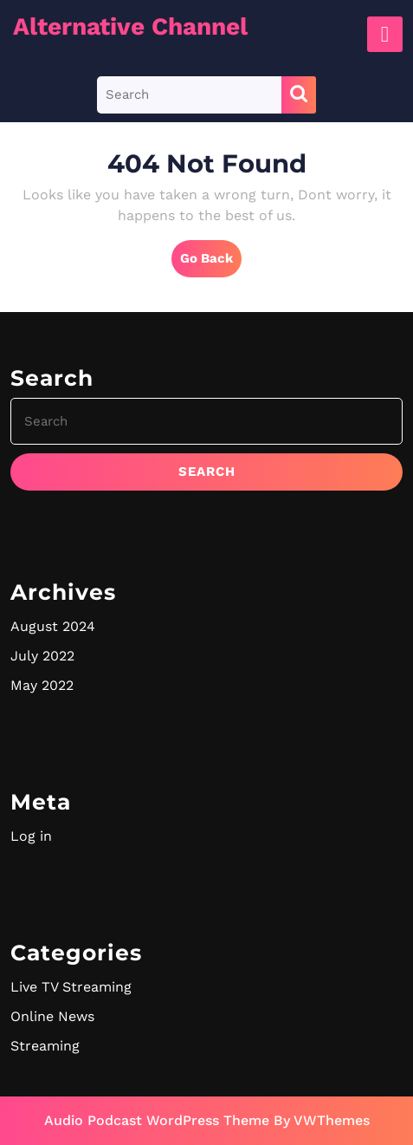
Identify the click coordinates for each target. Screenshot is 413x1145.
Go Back (211, 262)
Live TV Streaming (71, 987)
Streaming (45, 1046)
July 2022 (42, 655)
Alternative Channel (130, 26)
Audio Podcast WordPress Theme (156, 1120)
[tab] (385, 34)
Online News (52, 1016)
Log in (31, 836)
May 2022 (42, 685)
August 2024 (52, 626)
